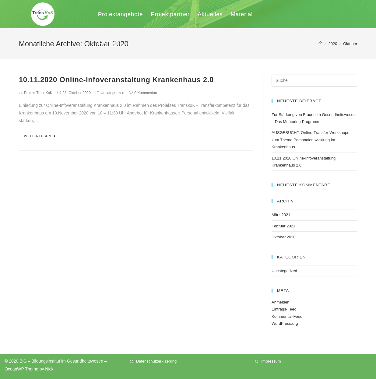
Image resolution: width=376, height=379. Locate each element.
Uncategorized (112, 93)
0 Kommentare (146, 93)
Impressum (271, 361)
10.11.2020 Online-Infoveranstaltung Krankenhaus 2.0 (116, 79)
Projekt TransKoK (38, 93)
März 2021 (281, 214)
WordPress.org (285, 323)
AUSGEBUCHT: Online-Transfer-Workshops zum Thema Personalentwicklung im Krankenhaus (310, 139)
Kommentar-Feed (287, 316)
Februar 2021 (283, 226)
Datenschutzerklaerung (156, 361)
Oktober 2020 (284, 237)
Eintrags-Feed (284, 309)
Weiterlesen (40, 136)
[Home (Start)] (320, 43)
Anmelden (281, 302)
